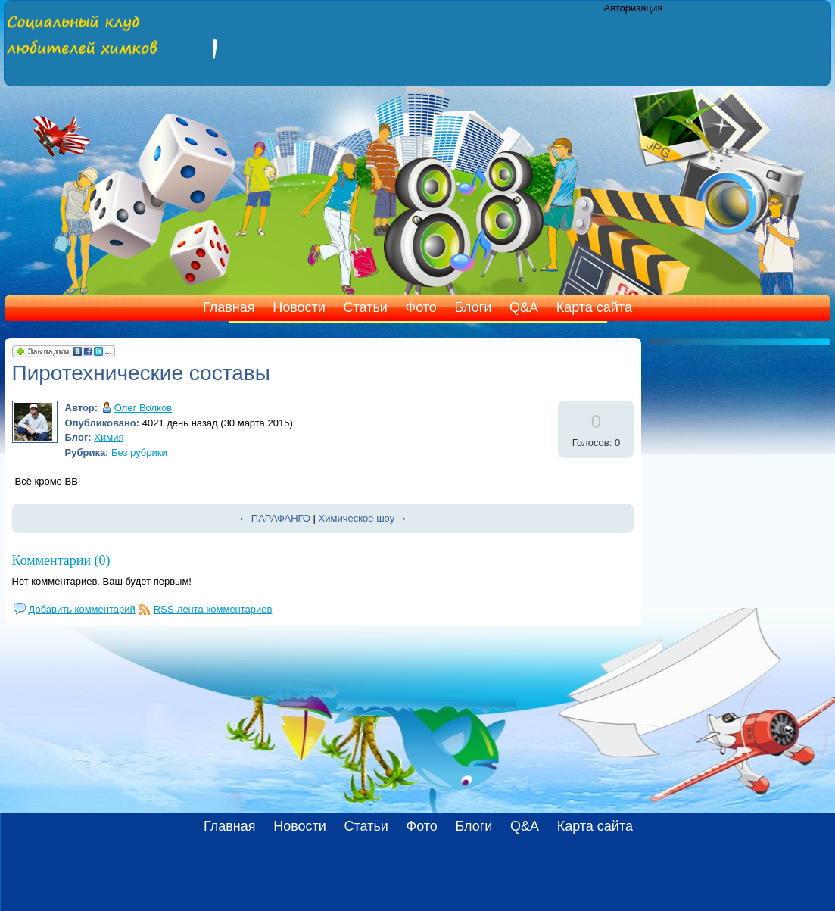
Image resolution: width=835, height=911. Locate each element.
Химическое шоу (357, 518)
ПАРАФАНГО (280, 518)
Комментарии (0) (61, 560)
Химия (108, 437)
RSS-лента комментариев (213, 609)
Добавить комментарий (82, 609)
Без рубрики (139, 452)
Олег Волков (143, 407)
